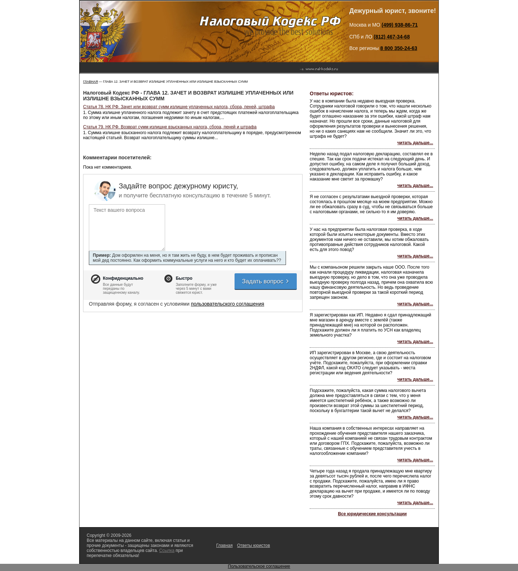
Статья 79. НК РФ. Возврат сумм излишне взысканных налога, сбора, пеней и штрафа (169, 126)
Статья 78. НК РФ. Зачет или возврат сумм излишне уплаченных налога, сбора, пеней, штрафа (179, 106)
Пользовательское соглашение (259, 566)
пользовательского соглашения (227, 304)
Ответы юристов (253, 545)
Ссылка (166, 550)
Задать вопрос (266, 281)
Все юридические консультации (372, 513)
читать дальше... (415, 142)
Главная (90, 81)
